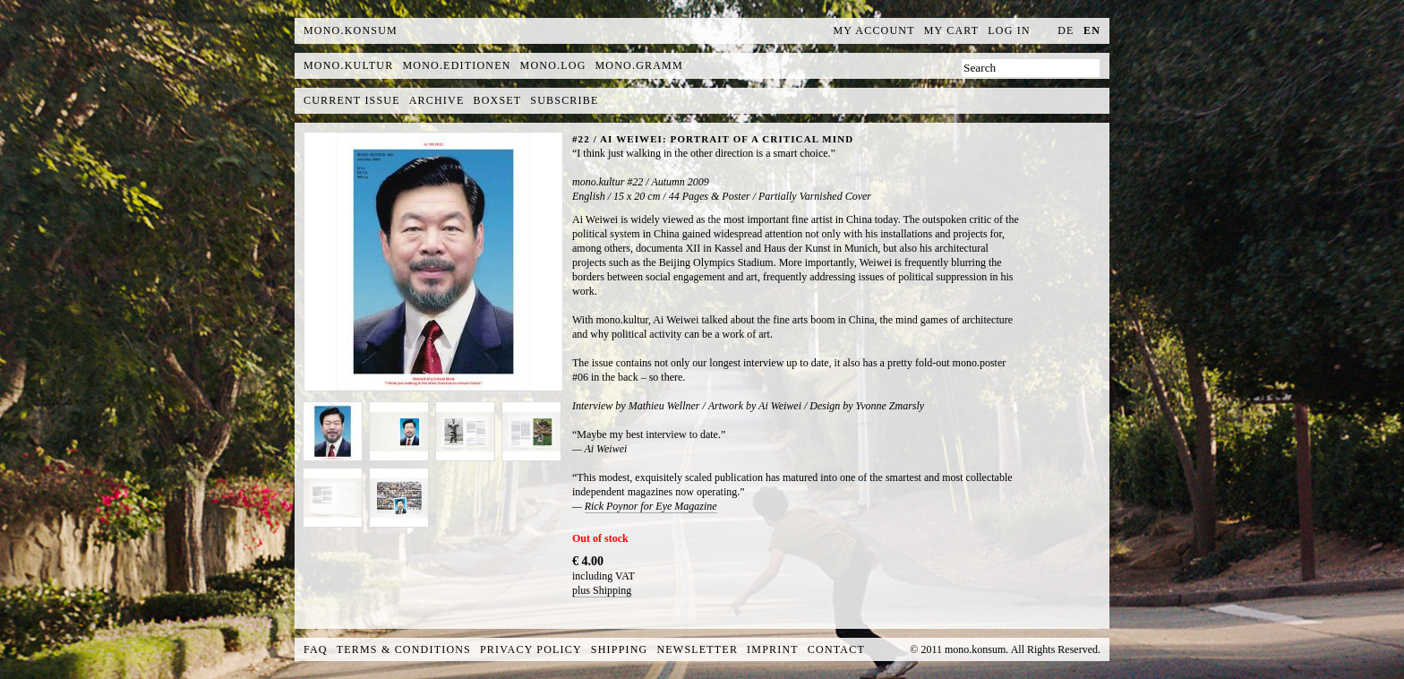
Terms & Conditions (404, 649)
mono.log (553, 65)
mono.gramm (639, 65)
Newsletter (697, 649)
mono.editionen (456, 65)
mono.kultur (348, 65)
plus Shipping (601, 590)
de (1065, 30)
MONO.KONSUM (351, 30)
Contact (836, 649)
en (1091, 30)
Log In (1009, 30)
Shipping (619, 649)
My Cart (952, 30)
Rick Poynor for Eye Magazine (651, 506)
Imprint (773, 649)
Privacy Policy (531, 649)
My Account (874, 30)
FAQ (316, 649)
